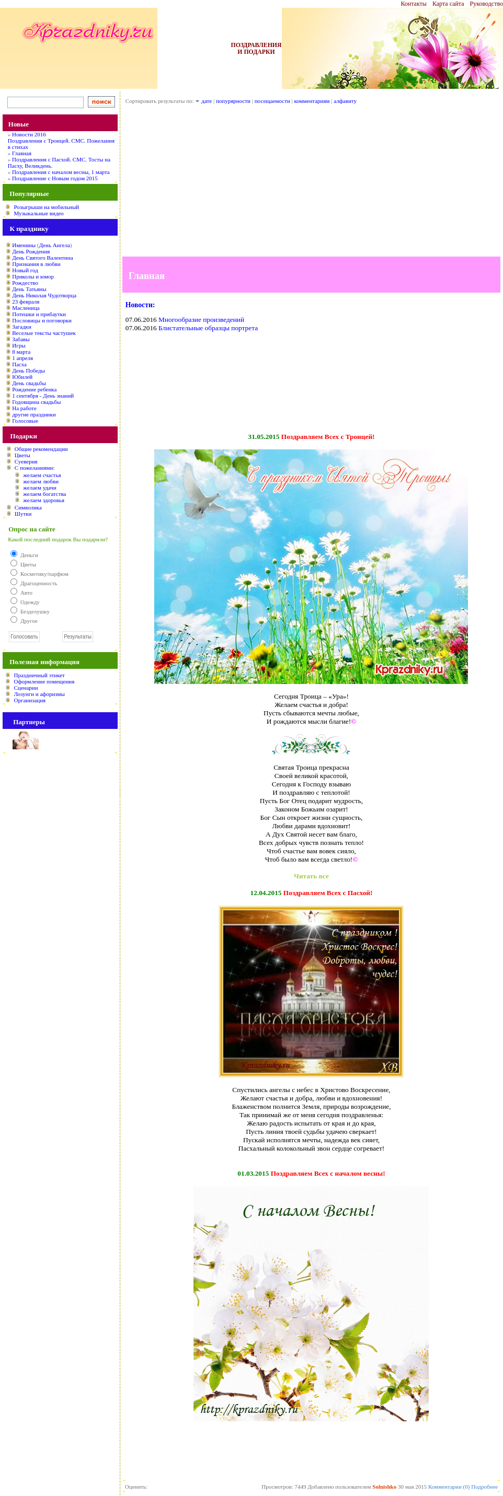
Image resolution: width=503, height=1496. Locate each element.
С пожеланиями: (35, 468)
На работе (24, 408)
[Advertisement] (311, 183)
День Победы (28, 370)
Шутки (23, 514)
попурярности (233, 101)
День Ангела (54, 245)
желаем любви (41, 481)
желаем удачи (39, 487)
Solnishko (384, 1486)
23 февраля (25, 301)
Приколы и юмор (33, 276)
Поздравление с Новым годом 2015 (55, 178)
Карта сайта (448, 3)
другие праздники (34, 414)
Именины (24, 245)
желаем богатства (44, 494)
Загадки (21, 326)
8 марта (21, 352)
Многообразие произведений (201, 319)
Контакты (414, 3)
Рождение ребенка (34, 389)
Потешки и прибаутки (39, 314)
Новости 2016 (29, 134)
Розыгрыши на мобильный (46, 207)
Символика (28, 507)
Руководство (486, 3)
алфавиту (345, 101)
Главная (21, 153)
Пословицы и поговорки (42, 320)
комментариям (312, 101)
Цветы (22, 455)
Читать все (311, 876)
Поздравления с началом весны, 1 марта (61, 172)
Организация (29, 700)
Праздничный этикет (39, 675)
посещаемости (272, 101)
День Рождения (31, 251)
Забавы (20, 339)
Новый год (25, 270)
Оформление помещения (44, 681)
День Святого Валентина (42, 257)
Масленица (25, 308)
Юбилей (22, 377)
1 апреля (22, 358)
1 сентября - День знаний (43, 395)
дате (206, 101)
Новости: (140, 305)
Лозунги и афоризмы (39, 694)
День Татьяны (29, 289)
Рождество (25, 283)
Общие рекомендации (41, 449)
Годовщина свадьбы (36, 402)
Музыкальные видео (38, 213)
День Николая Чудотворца (44, 295)
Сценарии (26, 688)
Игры (18, 345)
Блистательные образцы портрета (208, 328)
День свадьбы (29, 383)
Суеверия (26, 461)
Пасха (19, 364)
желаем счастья (42, 475)
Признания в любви (36, 264)
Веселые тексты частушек (44, 333)
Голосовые (25, 421)
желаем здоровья (43, 500)
